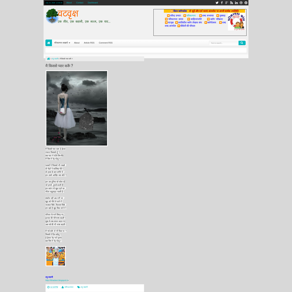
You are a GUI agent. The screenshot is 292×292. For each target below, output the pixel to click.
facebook (221, 2)
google (226, 2)
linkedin (236, 2)
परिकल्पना (189, 15)
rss (231, 2)
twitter (217, 2)
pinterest (246, 2)
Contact (79, 2)
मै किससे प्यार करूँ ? (59, 65)
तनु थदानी (84, 287)
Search (242, 43)
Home (48, 43)
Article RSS (89, 43)
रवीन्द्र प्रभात (69, 287)
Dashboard (93, 2)
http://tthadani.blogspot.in (56, 280)
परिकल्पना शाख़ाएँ (61, 43)
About (69, 2)
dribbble (241, 2)
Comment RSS (105, 43)
